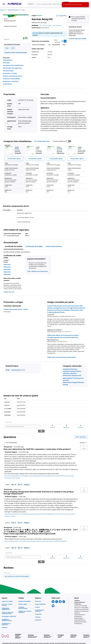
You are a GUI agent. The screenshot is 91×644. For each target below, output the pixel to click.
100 (19, 104)
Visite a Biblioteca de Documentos (37, 271)
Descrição (6, 63)
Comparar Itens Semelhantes (13, 65)
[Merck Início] (15, 4)
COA (6, 48)
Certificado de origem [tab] (34, 246)
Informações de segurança (12, 68)
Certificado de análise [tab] (13, 246)
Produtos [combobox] (30, 4)
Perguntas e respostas (11, 81)
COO (12, 48)
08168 (8, 370)
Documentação (8, 71)
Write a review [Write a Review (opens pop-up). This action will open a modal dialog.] (47, 25)
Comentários (7, 84)
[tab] (4, 10)
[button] (83, 443)
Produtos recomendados (11, 79)
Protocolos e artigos (10, 73)
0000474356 (7, 264)
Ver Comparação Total (42, 141)
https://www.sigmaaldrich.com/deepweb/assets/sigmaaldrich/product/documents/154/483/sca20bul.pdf (35, 536)
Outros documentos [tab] (54, 246)
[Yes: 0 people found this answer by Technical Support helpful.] (14, 480)
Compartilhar (61, 15)
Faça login (35, 33)
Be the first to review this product (17, 567)
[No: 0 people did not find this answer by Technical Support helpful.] (20, 480)
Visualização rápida (14, 159)
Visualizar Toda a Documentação (15, 52)
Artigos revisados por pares (12, 76)
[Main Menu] (4, 4)
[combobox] (48, 4)
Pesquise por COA (9, 292)
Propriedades (7, 60)
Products (2, 10)
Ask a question (81, 432)
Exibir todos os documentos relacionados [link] (61, 357)
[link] (8, 422)
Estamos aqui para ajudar (77, 38)
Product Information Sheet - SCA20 (15, 309)
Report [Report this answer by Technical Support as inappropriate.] (26, 480)
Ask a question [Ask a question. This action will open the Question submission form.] (57, 25)
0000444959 (7, 269)
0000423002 (7, 274)
